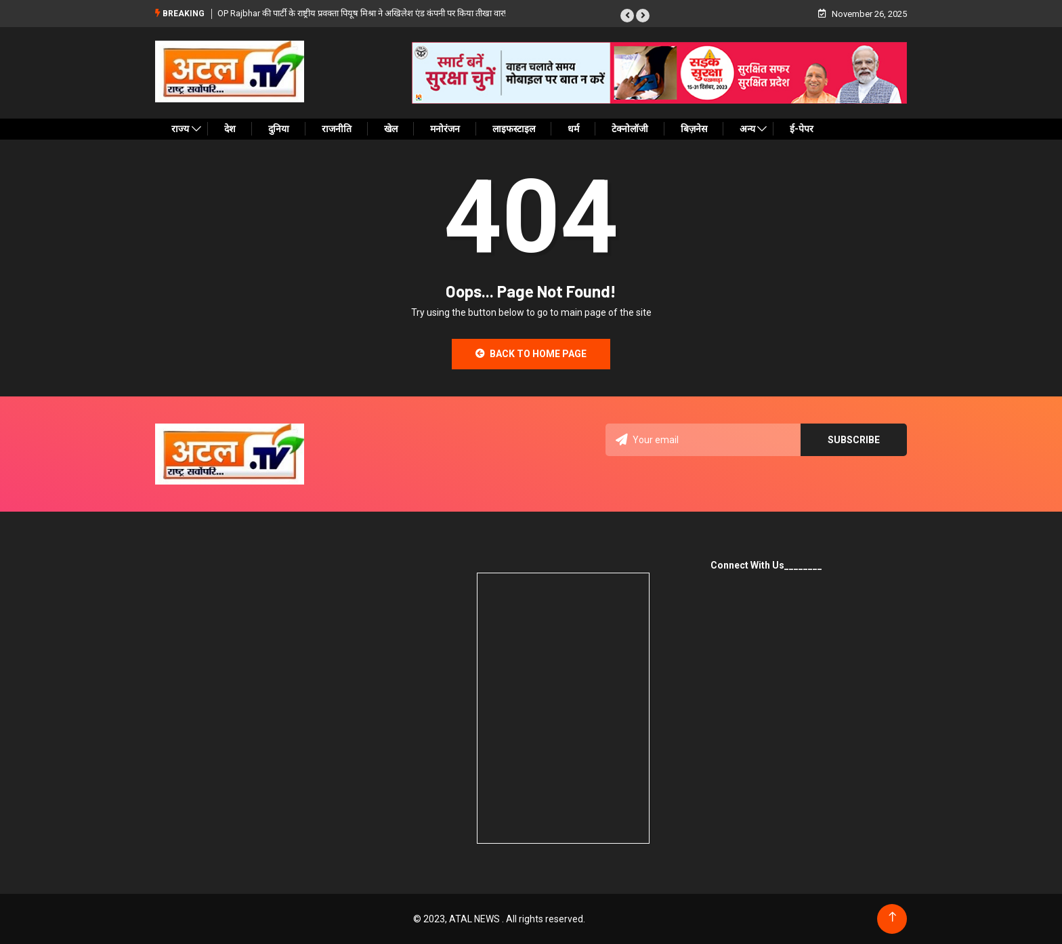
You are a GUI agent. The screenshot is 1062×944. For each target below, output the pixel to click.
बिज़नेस (694, 128)
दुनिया (278, 128)
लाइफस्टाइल (513, 128)
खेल (391, 128)
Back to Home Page (531, 353)
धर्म (573, 128)
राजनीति (337, 128)
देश (230, 128)
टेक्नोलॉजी (630, 128)
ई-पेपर (801, 128)
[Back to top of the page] (892, 917)
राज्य (180, 128)
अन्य (747, 128)
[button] (627, 15)
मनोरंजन (445, 128)
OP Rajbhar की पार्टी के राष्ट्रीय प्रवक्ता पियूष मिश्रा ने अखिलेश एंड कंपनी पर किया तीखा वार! (361, 13)
